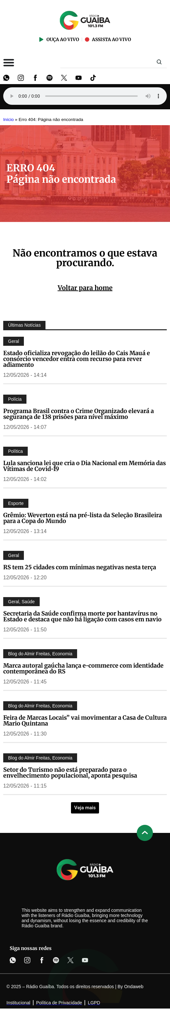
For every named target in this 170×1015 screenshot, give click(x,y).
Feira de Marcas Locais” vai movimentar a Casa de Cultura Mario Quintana (85, 720)
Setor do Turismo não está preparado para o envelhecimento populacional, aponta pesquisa (70, 772)
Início (8, 119)
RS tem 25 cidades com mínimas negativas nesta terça (79, 567)
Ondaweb (134, 986)
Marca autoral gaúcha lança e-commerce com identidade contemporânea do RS (83, 668)
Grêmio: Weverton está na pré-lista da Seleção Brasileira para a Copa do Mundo (82, 518)
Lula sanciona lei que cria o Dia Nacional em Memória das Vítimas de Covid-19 (84, 466)
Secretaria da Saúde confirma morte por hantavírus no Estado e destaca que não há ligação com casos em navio (82, 616)
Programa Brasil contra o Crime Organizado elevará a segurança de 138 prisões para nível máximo (78, 413)
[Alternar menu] (9, 62)
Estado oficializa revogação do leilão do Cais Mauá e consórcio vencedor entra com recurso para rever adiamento (76, 358)
